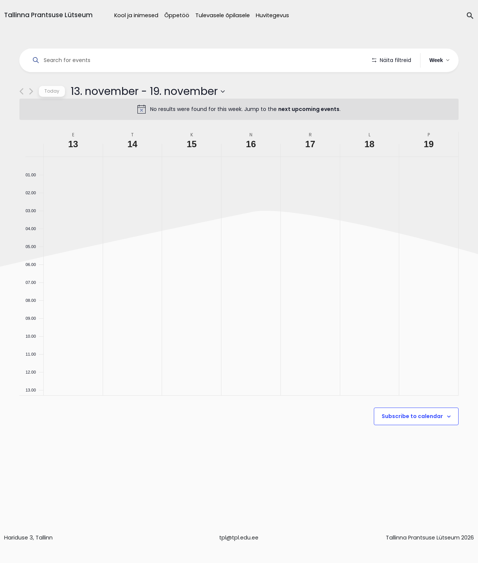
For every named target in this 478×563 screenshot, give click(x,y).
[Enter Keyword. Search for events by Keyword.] (197, 60)
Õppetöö (176, 15)
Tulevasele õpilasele (222, 15)
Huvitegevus (272, 15)
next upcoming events (308, 130)
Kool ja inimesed (136, 15)
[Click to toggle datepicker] (148, 112)
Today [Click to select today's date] (51, 112)
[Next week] (31, 112)
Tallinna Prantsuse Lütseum (48, 14)
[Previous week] (21, 112)
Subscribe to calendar (412, 437)
